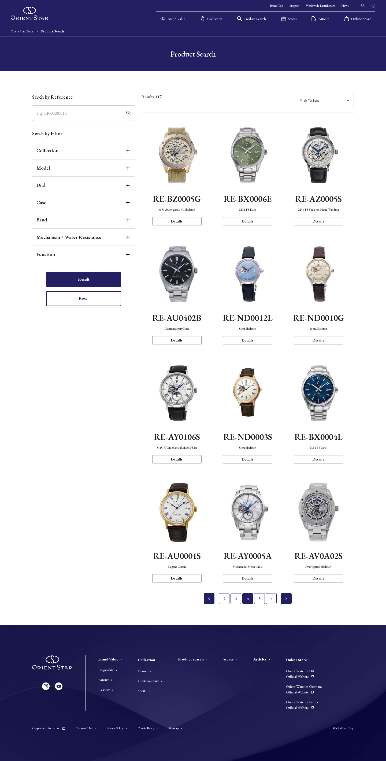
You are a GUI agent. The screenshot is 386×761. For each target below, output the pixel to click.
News (344, 5)
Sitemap (175, 728)
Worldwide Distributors (320, 5)
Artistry (105, 679)
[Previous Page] (209, 598)
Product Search (192, 659)
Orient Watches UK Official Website (300, 674)
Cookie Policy (148, 728)
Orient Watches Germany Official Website (304, 689)
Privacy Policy (116, 728)
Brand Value (110, 659)
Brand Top (276, 5)
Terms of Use (86, 728)
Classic (144, 671)
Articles (261, 659)
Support (294, 5)
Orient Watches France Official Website (302, 705)
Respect (105, 689)
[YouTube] (58, 686)
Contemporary (150, 680)
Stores (230, 659)
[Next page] (286, 598)
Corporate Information (48, 728)
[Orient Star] (29, 13)
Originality (107, 669)
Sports (144, 690)
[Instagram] (46, 686)
